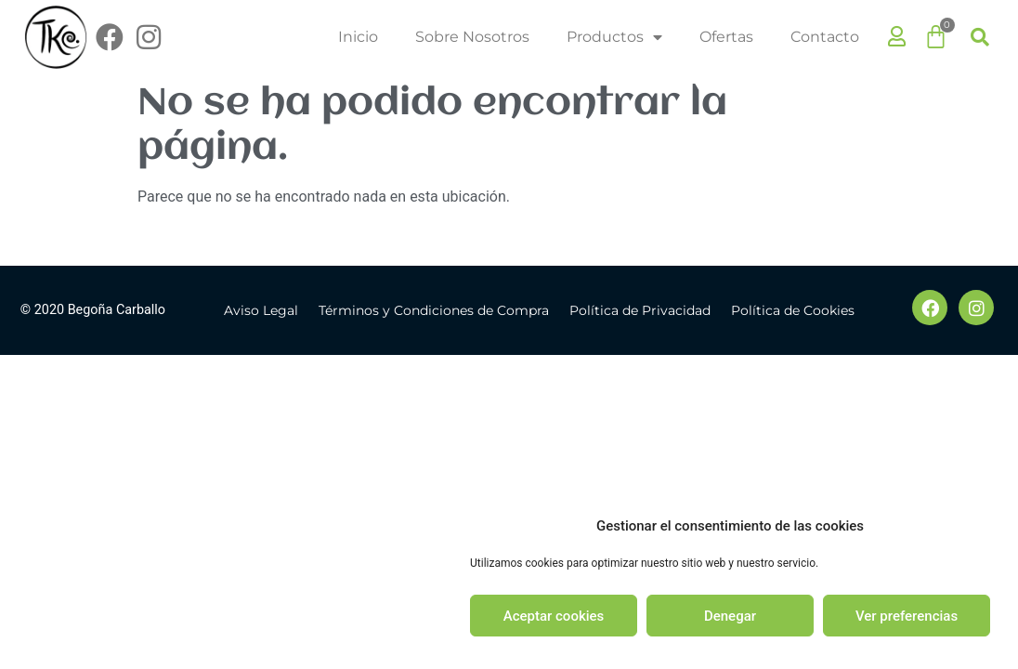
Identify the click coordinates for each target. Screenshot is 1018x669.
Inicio (358, 37)
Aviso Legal (261, 310)
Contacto (824, 37)
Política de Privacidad (640, 310)
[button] (979, 37)
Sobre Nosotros (472, 37)
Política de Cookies (793, 310)
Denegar (730, 616)
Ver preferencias (906, 616)
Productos (614, 37)
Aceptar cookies (554, 616)
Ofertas (726, 37)
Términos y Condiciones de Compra (434, 310)
